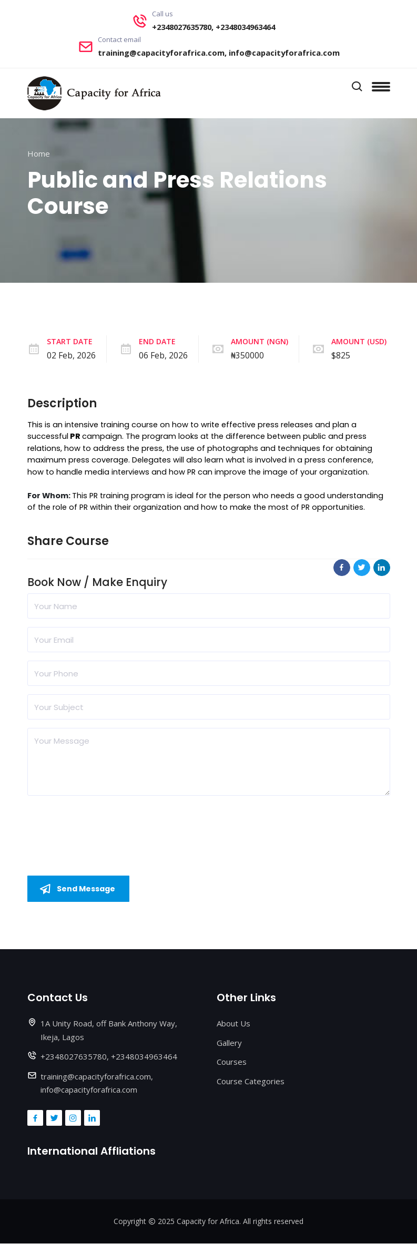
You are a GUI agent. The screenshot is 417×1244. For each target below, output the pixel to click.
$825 (340, 355)
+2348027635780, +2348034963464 (213, 27)
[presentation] (107, 824)
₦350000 (247, 355)
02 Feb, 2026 (71, 355)
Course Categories (250, 1081)
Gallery (229, 1042)
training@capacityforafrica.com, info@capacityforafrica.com (219, 53)
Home (38, 153)
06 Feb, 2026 (163, 355)
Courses (232, 1062)
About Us (233, 1024)
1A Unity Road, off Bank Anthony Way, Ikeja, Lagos (108, 1031)
